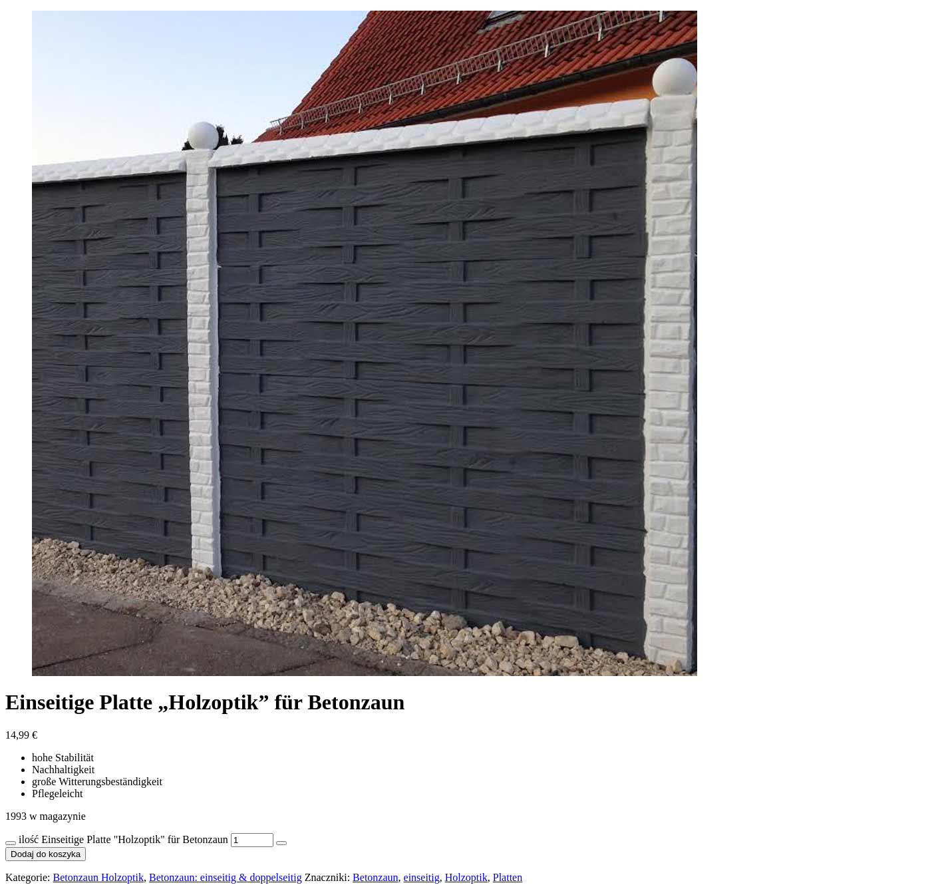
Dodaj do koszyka (45, 854)
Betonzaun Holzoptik (98, 877)
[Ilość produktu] (252, 840)
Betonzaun (375, 877)
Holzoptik (466, 877)
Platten (507, 877)
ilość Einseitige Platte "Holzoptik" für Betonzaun (123, 839)
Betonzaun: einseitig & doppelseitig (225, 877)
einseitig (422, 877)
